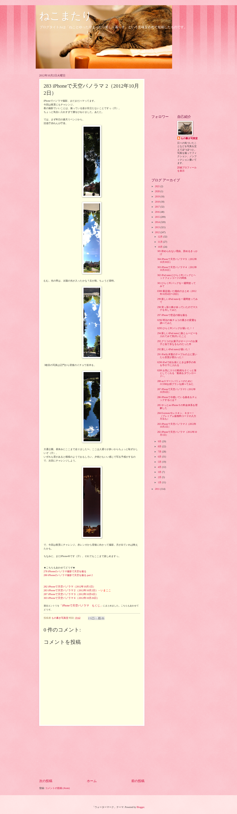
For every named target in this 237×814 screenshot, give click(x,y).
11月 (160, 242)
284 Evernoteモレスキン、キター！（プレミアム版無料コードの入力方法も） (176, 416)
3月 (160, 472)
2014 (157, 222)
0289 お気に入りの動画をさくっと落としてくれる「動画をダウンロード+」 (176, 373)
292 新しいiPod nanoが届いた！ (173, 349)
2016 (157, 212)
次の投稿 (45, 781)
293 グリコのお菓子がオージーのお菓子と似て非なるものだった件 (177, 342)
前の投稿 (137, 781)
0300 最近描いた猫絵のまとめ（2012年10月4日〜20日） (176, 292)
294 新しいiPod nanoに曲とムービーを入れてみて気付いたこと (177, 335)
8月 (160, 446)
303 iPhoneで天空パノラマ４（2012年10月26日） (71, 598)
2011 (157, 489)
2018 (157, 201)
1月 (160, 482)
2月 (160, 477)
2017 (157, 206)
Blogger (140, 807)
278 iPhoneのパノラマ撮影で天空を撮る (65, 571)
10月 (160, 247)
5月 (160, 462)
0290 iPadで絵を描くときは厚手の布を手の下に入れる (176, 364)
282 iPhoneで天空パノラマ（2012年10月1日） (69, 586)
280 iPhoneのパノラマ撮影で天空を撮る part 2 (68, 575)
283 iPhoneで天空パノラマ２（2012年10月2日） (71, 590)
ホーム (92, 781)
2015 (157, 217)
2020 (157, 191)
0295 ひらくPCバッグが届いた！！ (176, 328)
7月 (160, 451)
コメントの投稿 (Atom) (57, 788)
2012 (157, 232)
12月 (160, 236)
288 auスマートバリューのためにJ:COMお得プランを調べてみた (175, 382)
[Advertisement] (92, 752)
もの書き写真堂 (189, 138)
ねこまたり (65, 16)
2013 (157, 227)
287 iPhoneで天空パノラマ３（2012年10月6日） (71, 594)
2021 (157, 186)
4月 (160, 467)
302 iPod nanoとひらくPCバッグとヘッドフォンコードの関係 (176, 276)
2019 (157, 196)
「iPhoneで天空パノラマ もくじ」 (81, 605)
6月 (160, 456)
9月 (160, 441)
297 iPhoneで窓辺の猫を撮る (172, 315)
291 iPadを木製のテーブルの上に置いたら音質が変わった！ (177, 356)
